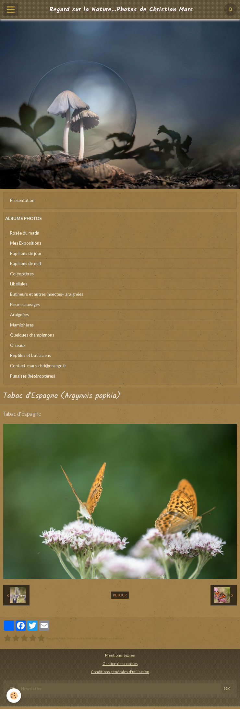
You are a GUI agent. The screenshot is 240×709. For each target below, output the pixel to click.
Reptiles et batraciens (30, 355)
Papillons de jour (26, 253)
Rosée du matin (24, 233)
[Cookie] (13, 695)
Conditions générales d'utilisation (120, 671)
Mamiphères (22, 324)
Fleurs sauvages (25, 304)
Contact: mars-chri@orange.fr (38, 365)
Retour (120, 595)
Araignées (19, 314)
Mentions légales (120, 655)
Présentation (22, 200)
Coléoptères (22, 273)
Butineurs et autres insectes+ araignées (46, 294)
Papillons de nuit (25, 263)
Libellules (18, 283)
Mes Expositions (25, 243)
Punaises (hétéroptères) (32, 376)
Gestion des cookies (120, 663)
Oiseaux (18, 345)
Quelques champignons (32, 335)
